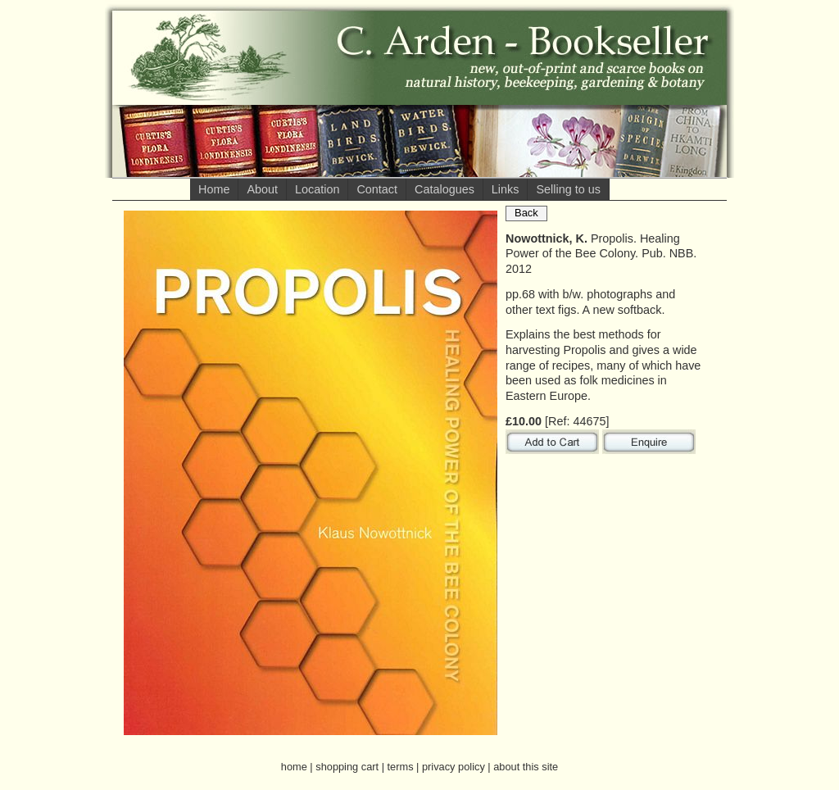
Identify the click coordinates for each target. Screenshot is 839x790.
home (294, 766)
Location (317, 189)
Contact (376, 189)
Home (213, 189)
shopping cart (347, 766)
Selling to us (568, 189)
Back (526, 213)
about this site (525, 766)
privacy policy (453, 766)
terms (401, 766)
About (262, 189)
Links (505, 189)
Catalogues (444, 189)
